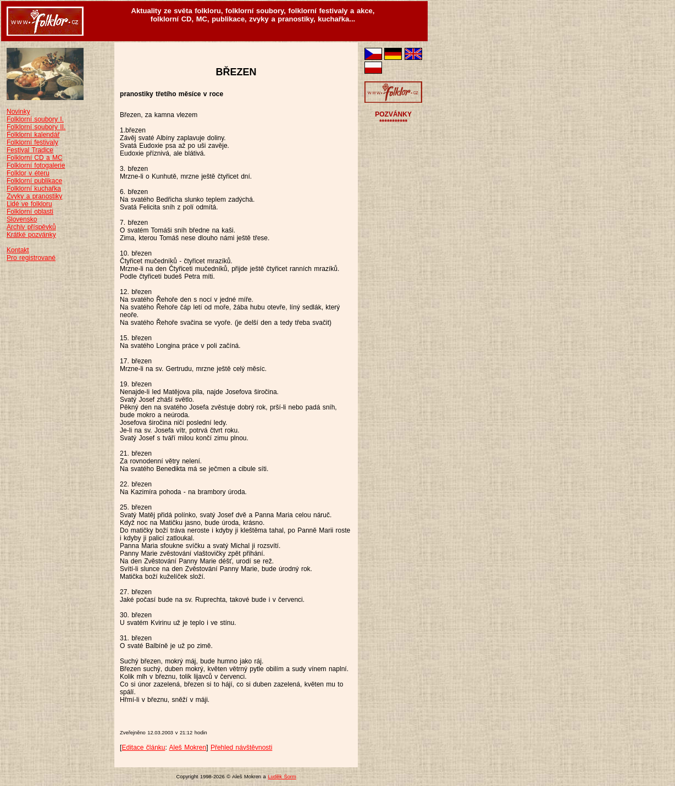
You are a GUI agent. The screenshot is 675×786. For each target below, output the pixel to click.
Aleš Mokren (188, 747)
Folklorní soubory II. (36, 127)
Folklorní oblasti (30, 211)
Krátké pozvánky (31, 235)
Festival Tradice (30, 150)
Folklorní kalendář (33, 135)
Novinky (18, 111)
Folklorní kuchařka (34, 188)
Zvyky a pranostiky (34, 196)
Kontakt (18, 250)
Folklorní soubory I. (35, 119)
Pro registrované (31, 258)
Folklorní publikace (34, 181)
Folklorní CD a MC (35, 158)
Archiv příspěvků (31, 227)
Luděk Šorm (282, 776)
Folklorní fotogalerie (36, 165)
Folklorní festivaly (32, 142)
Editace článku (143, 747)
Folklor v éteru (28, 173)
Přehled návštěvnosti (241, 747)
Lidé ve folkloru (29, 204)
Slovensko (22, 219)
